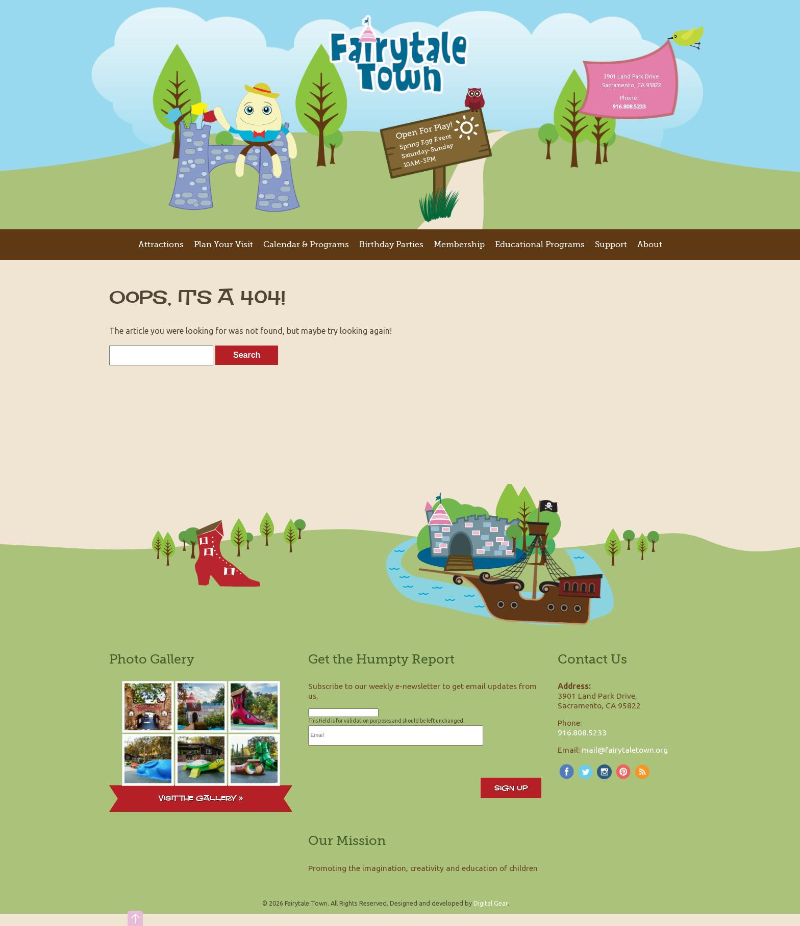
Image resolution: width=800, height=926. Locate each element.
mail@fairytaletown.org (625, 749)
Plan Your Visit (223, 244)
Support (611, 244)
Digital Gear (490, 903)
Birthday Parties (391, 244)
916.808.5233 (582, 732)
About (649, 244)
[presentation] (385, 765)
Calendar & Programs (306, 244)
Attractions (161, 244)
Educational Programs (540, 244)
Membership (459, 244)
